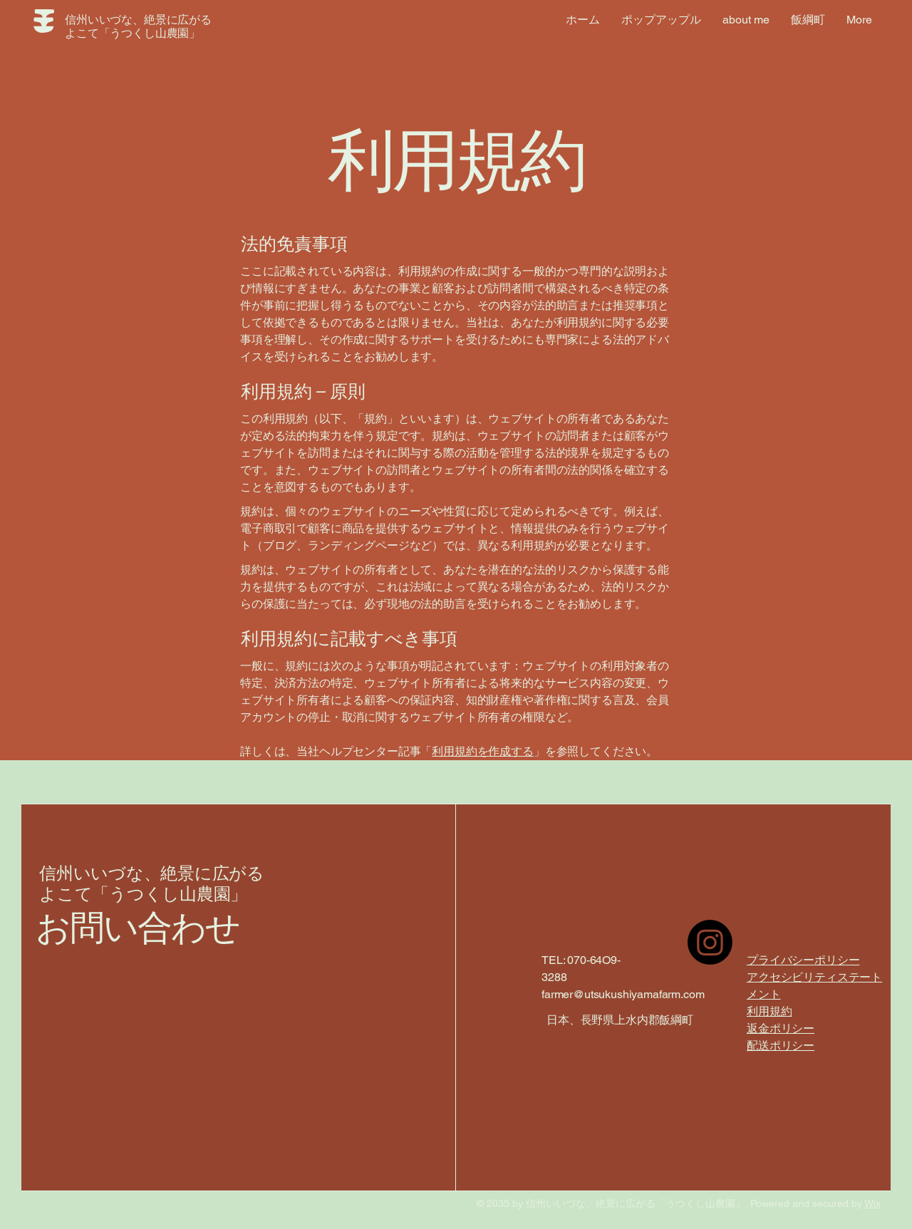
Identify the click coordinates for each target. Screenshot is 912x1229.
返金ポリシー (780, 1028)
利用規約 (769, 1011)
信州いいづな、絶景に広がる (151, 874)
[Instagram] (710, 942)
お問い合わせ (137, 929)
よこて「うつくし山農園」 (143, 894)
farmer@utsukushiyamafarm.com (623, 994)
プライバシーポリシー (803, 960)
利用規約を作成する (483, 751)
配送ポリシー (780, 1045)
